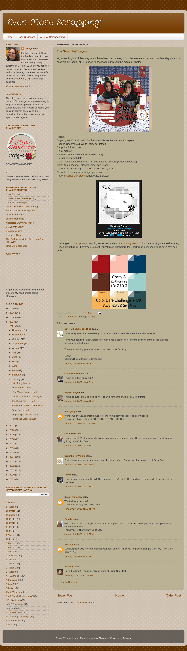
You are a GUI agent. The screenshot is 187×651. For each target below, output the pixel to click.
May (14, 361)
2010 (12, 474)
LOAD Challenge (14, 604)
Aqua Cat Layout (20, 410)
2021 (12, 425)
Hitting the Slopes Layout (24, 419)
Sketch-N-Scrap (14, 235)
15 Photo (10, 531)
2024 (12, 317)
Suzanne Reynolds (75, 456)
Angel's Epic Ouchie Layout (26, 414)
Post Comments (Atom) (83, 602)
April (15, 366)
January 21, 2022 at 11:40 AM (79, 423)
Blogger (127, 638)
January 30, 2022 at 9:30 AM (79, 556)
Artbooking (11, 580)
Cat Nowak (70, 433)
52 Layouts (11, 555)
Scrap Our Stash (75, 175)
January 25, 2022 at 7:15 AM (79, 486)
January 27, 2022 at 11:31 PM (79, 509)
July (14, 352)
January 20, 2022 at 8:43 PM (79, 401)
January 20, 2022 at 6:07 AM (79, 382)
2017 (12, 443)
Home (9, 36)
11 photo (10, 515)
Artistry (91, 316)
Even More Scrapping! (54, 22)
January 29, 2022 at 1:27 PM (79, 534)
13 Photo (10, 523)
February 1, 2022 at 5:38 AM (78, 575)
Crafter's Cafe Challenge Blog (21, 198)
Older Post (173, 595)
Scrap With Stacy (15, 227)
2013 (12, 461)
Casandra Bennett (74, 373)
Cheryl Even (31, 48)
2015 (12, 452)
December (17, 330)
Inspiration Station (15, 214)
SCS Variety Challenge (17, 616)
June (15, 357)
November (17, 334)
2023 (12, 321)
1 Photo (10, 507)
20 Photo (10, 539)
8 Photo (10, 567)
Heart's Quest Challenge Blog (21, 210)
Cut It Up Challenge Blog (77, 329)
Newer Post (65, 595)
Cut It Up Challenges (16, 202)
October (16, 339)
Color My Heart (129, 243)
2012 (12, 466)
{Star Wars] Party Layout (24, 392)
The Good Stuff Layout (72, 51)
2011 (12, 470)
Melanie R (69, 544)
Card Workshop (14, 592)
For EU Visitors (26, 36)
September (18, 343)
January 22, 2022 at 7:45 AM (79, 445)
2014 (12, 457)
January (16, 379)
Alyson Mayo (71, 392)
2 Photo (69, 316)
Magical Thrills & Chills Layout (27, 396)
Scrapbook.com (14, 231)
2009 (12, 479)
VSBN (9, 624)
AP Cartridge (80, 316)
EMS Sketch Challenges (18, 596)
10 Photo (10, 511)
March (15, 370)
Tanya (67, 474)
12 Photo (10, 519)
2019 (12, 434)
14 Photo (10, 527)
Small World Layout (22, 387)
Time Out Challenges (16, 246)
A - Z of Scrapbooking (52, 36)
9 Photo (10, 572)
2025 (12, 312)
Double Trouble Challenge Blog (22, 206)
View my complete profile (18, 86)
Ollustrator (104, 638)
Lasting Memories (15, 218)
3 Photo (10, 543)
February (17, 374)
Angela (68, 519)
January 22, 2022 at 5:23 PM (79, 464)
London (10, 608)
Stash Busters (13, 620)
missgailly (69, 411)
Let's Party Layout (21, 383)
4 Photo (10, 547)
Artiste (9, 584)
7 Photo (10, 563)
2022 (12, 326)
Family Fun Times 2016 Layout (27, 405)
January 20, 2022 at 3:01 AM (79, 363)
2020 (12, 430)
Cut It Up (76, 243)
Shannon (69, 566)
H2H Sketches (13, 600)
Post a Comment (69, 582)
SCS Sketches (13, 612)
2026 (12, 308)
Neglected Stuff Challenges (20, 223)
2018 (12, 439)
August (16, 348)
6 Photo (10, 559)
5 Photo (10, 551)
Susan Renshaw (73, 497)
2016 (12, 448)
